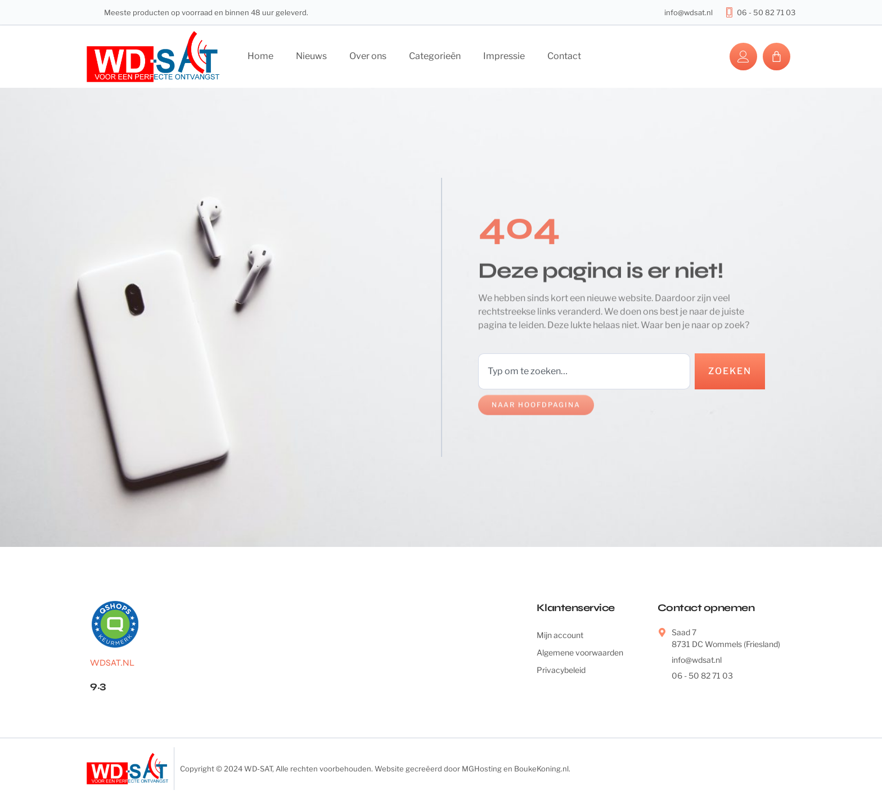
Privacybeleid (561, 670)
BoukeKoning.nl (541, 768)
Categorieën (435, 56)
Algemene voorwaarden (580, 652)
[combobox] (584, 371)
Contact (564, 56)
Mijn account (560, 635)
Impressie (504, 56)
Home (260, 56)
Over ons (367, 56)
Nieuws (311, 56)
